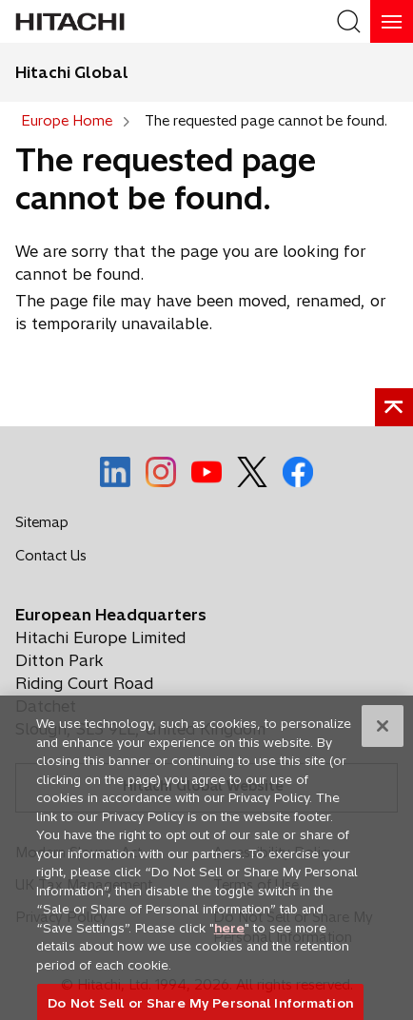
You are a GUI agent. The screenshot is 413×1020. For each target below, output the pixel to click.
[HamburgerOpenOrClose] (391, 21)
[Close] (382, 735)
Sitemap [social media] (42, 522)
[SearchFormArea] (348, 21)
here (229, 936)
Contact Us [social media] (56, 559)
